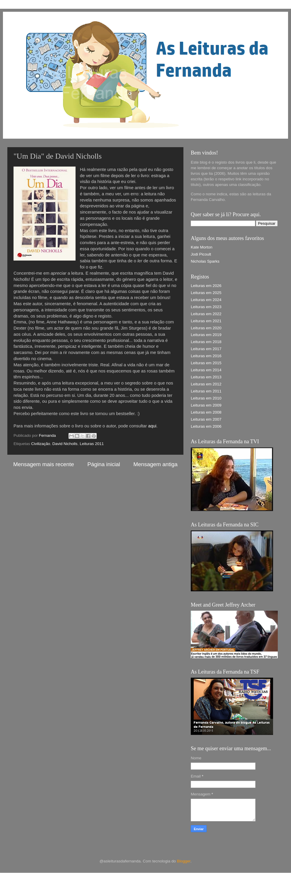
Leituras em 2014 (206, 370)
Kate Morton (202, 247)
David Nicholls (65, 443)
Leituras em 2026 (206, 285)
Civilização (40, 443)
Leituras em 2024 (206, 300)
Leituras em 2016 (206, 356)
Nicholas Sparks (205, 261)
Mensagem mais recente (43, 464)
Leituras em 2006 (206, 426)
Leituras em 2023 (206, 307)
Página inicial (103, 464)
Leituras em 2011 (206, 391)
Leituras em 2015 (206, 363)
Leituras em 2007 (206, 419)
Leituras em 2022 (206, 314)
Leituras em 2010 (206, 398)
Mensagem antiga (155, 464)
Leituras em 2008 (206, 412)
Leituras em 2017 (206, 349)
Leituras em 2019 (206, 335)
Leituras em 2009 (206, 405)
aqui (152, 426)
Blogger (183, 861)
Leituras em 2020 (206, 328)
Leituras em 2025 (206, 293)
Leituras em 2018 (206, 342)
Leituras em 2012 (206, 384)
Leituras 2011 (92, 443)
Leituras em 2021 (206, 321)
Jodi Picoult (201, 254)
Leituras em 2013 (206, 377)
